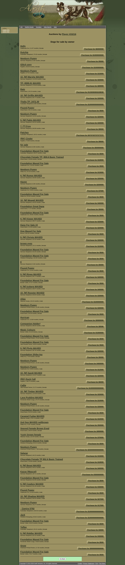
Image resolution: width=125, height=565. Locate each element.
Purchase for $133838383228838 (90, 92)
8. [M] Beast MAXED (30, 465)
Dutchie (24, 52)
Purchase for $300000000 (92, 474)
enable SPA (6, 30)
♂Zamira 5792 (27, 508)
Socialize (38, 27)
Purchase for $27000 (94, 499)
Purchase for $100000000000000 (90, 104)
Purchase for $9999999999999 (91, 548)
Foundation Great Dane (32, 206)
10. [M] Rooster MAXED (32, 293)
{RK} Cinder (26, 138)
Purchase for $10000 (94, 246)
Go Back (62, 559)
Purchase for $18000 (94, 160)
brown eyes (26, 243)
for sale (24, 145)
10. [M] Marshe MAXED (32, 77)
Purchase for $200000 (94, 185)
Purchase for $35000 (94, 178)
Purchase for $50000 (94, 425)
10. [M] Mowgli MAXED (32, 200)
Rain (22, 89)
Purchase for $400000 (94, 363)
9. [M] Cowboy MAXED (31, 484)
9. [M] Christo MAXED (31, 237)
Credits (80, 563)
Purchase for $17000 (94, 505)
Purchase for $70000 (94, 437)
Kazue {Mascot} (28, 471)
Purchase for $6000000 (93, 49)
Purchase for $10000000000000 (90, 388)
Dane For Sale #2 (29, 225)
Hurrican (24, 317)
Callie (23, 385)
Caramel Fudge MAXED (32, 416)
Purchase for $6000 (95, 382)
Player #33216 (69, 34)
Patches (24, 132)
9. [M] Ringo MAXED (30, 274)
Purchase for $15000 (94, 74)
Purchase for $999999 (94, 431)
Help (55, 27)
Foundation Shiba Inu (31, 354)
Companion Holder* (30, 323)
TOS (96, 563)
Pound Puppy (27, 108)
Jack (22, 515)
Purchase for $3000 (95, 530)
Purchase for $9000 (95, 129)
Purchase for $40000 (94, 203)
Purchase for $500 (95, 111)
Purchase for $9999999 (93, 320)
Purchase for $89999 (94, 86)
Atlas (23, 299)
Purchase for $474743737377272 (90, 135)
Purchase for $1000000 (93, 333)
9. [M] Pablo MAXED (30, 120)
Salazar (24, 453)
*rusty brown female (30, 434)
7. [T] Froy (25, 126)
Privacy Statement (88, 563)
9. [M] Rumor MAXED (31, 175)
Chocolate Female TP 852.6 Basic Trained (41, 459)
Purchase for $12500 (94, 370)
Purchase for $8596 (95, 326)
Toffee (23, 527)
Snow (23, 545)
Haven (23, 182)
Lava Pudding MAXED (31, 397)
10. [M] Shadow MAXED (32, 496)
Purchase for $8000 (95, 141)
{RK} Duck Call (28, 379)
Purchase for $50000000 (93, 148)
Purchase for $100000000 (92, 67)
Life (21, 27)
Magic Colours (27, 330)
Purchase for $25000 (94, 222)
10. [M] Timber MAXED (31, 391)
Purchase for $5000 (95, 61)
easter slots (5, 32)
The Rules (102, 563)
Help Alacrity (47, 27)
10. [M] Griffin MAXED (31, 95)
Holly (23, 46)
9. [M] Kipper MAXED (31, 219)
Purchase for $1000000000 (92, 55)
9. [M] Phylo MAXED (30, 348)
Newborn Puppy (28, 58)
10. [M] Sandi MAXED (31, 373)
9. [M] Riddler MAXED (31, 533)
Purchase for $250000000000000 (90, 450)
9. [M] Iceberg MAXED (31, 286)
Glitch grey (26, 64)
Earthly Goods (29, 27)
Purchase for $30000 (94, 98)
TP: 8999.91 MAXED (30, 83)
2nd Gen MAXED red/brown (34, 422)
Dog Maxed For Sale (30, 231)
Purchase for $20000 (94, 80)
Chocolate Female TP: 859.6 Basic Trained (42, 157)
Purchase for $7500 (95, 191)
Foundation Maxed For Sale (34, 151)
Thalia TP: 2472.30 (29, 101)
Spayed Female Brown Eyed (34, 428)
